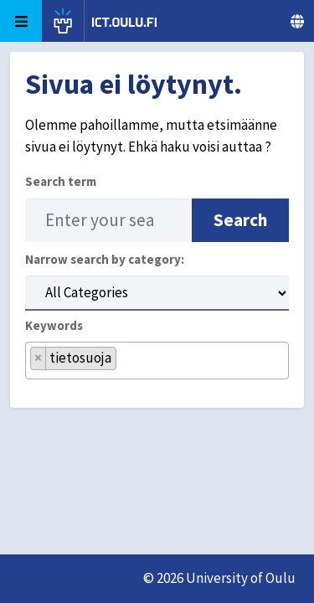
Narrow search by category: (104, 259)
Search (240, 220)
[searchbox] (126, 366)
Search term (60, 181)
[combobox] (157, 360)
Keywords (54, 325)
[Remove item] (38, 358)
